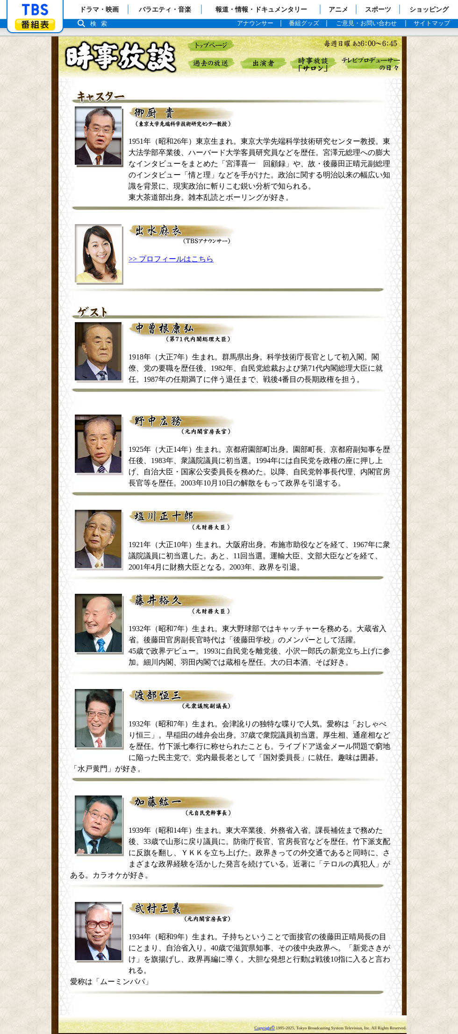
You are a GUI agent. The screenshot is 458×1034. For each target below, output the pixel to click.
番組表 (35, 24)
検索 (101, 23)
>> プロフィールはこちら (171, 259)
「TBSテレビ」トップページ (35, 10)
